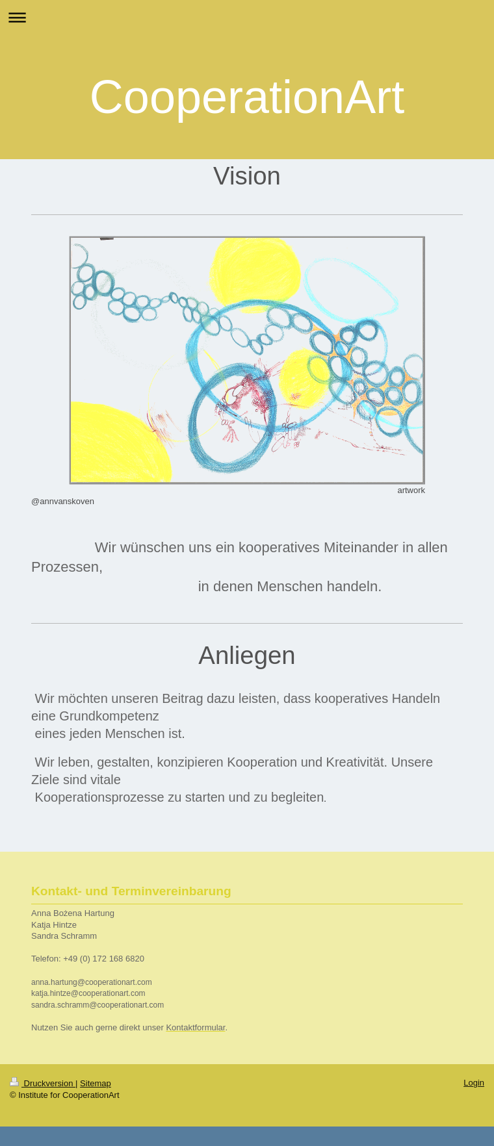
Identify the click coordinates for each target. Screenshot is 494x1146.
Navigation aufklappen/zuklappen (247, 17)
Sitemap (95, 1083)
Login (473, 1083)
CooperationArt (247, 97)
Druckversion (42, 1083)
